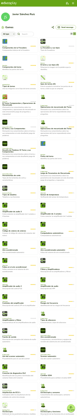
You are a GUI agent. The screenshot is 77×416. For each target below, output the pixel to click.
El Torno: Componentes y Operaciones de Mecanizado (19, 104)
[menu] (73, 3)
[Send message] (66, 27)
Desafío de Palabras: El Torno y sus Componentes (16, 151)
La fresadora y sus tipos (50, 48)
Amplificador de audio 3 (12, 212)
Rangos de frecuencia (49, 303)
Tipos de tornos (8, 86)
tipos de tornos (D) (48, 84)
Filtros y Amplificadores (50, 269)
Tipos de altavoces (48, 320)
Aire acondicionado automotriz (52, 250)
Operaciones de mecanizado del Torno (55, 107)
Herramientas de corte (11, 175)
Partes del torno (46, 156)
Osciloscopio (7, 412)
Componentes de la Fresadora (14, 48)
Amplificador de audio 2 (12, 286)
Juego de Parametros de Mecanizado (55, 173)
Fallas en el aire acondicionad (14, 267)
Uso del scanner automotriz (13, 356)
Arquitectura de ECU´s (11, 392)
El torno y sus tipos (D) (49, 65)
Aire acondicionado (10, 250)
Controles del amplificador (13, 303)
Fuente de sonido (9, 337)
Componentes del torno (11, 67)
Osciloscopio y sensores (50, 392)
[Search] (25, 34)
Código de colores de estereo (14, 231)
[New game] (71, 408)
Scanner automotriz (48, 356)
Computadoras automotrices (51, 233)
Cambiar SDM (46, 375)
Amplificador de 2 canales (50, 214)
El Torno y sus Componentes (13, 129)
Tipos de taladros (9, 195)
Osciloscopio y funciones (50, 412)
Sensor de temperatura (49, 195)
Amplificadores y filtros (11, 320)
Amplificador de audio (49, 286)
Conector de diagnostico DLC (14, 373)
